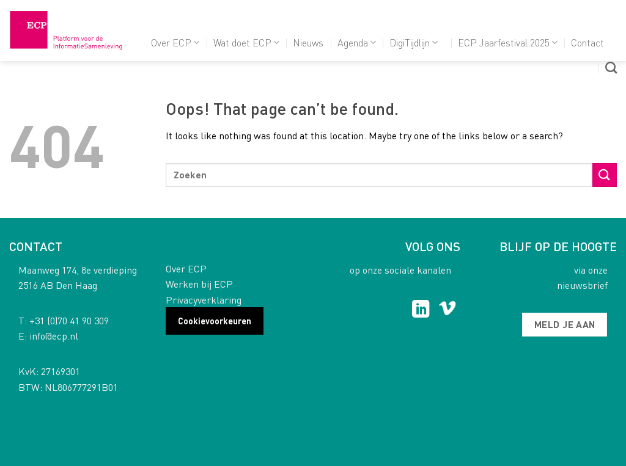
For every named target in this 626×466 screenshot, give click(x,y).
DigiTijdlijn (413, 42)
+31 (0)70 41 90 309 (69, 320)
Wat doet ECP (246, 42)
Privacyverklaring (203, 299)
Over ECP (175, 42)
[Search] (611, 67)
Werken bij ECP (199, 283)
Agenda (356, 42)
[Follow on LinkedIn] (421, 310)
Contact (587, 42)
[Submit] (604, 175)
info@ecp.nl (53, 335)
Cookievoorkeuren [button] (214, 320)
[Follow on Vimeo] (447, 310)
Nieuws (308, 42)
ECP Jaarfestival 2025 (508, 42)
